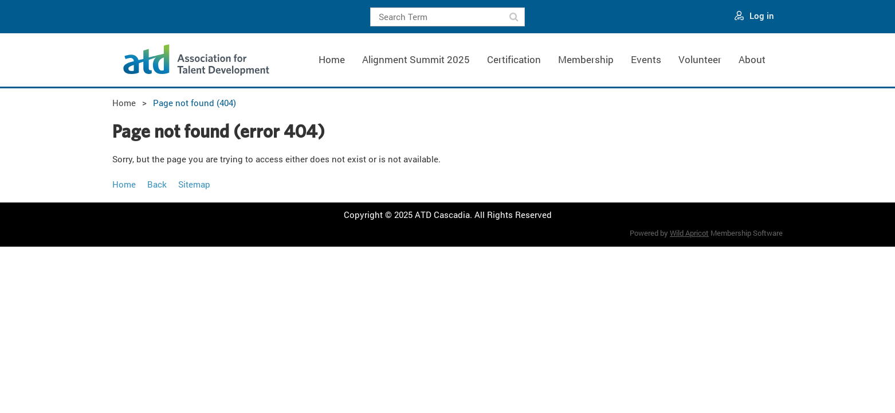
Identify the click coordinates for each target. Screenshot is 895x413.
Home (124, 102)
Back (157, 184)
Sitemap (194, 184)
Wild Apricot (689, 233)
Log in (761, 15)
